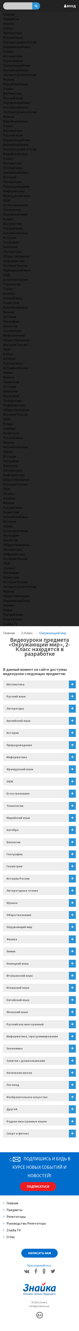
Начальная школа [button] (19, 1073)
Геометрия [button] (14, 866)
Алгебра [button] (13, 830)
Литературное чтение (20, 42)
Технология (11, 210)
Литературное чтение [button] (22, 890)
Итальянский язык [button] (20, 976)
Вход (70, 6)
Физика (8, 312)
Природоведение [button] (19, 745)
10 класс (9, 493)
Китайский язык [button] (18, 1000)
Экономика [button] (15, 1048)
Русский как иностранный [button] (25, 1024)
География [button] (15, 854)
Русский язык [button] (16, 696)
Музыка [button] (12, 903)
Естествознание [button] (18, 793)
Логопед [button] (13, 1085)
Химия (7, 372)
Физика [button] (12, 939)
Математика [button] (15, 684)
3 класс (8, 89)
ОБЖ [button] (10, 781)
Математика (12, 33)
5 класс (8, 158)
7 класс (8, 289)
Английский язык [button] (19, 721)
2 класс (8, 51)
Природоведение (16, 186)
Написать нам (39, 1253)
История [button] (13, 733)
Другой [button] (12, 1109)
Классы (8, 23)
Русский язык (13, 37)
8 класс (8, 354)
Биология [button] (13, 842)
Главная (9, 14)
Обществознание (16, 256)
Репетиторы (12, 619)
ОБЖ (6, 200)
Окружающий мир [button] (19, 927)
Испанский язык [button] (18, 988)
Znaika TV (10, 624)
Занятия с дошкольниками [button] (26, 1061)
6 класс (8, 219)
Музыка (8, 79)
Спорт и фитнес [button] (18, 1133)
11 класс (9, 568)
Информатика (14, 191)
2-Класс (27, 633)
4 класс (8, 126)
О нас (9, 1237)
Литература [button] (15, 708)
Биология (10, 247)
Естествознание (15, 205)
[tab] (39, 684)
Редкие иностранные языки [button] (27, 1121)
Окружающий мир (16, 47)
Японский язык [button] (17, 1012)
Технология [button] (15, 806)
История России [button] (18, 878)
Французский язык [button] (20, 769)
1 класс (8, 28)
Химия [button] (11, 951)
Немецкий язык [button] (18, 963)
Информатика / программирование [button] (32, 1036)
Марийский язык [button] (18, 818)
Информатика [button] (17, 757)
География (11, 242)
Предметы (11, 19)
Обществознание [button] (19, 915)
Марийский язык (15, 84)
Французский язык (17, 196)
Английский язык (15, 70)
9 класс (8, 424)
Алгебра (9, 293)
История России (15, 265)
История (9, 177)
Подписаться (38, 1186)
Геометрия (11, 303)
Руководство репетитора (24, 1223)
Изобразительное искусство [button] (27, 1097)
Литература (12, 182)
